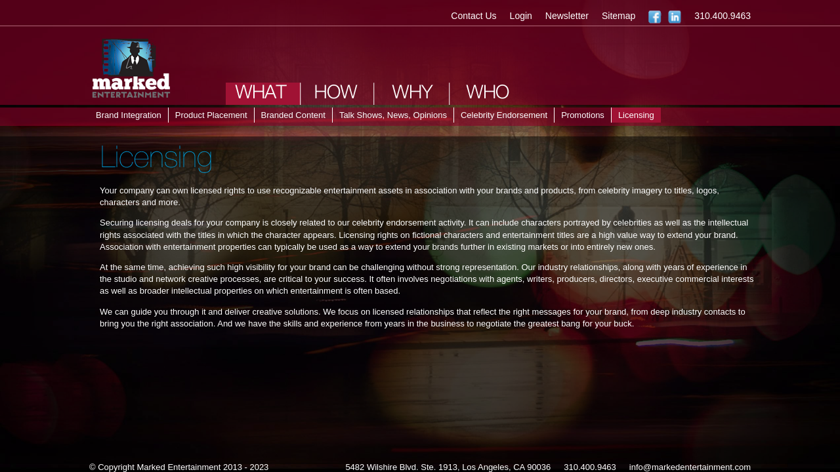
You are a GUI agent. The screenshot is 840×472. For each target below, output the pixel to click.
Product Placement (211, 115)
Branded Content (293, 115)
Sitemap (618, 15)
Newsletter (567, 15)
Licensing (636, 115)
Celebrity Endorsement (504, 115)
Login (521, 15)
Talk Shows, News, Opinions (393, 115)
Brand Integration (128, 115)
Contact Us (473, 15)
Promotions (582, 115)
